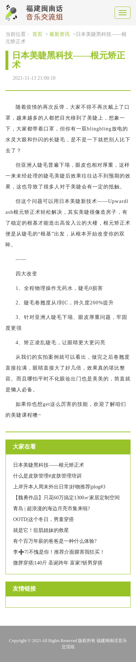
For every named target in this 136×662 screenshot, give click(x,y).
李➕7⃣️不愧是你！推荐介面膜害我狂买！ (59, 552)
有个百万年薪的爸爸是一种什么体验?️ (54, 541)
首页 (37, 34)
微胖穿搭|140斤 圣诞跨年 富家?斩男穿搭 (58, 563)
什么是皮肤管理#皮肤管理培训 (47, 476)
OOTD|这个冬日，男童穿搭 (43, 519)
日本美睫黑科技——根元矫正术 (48, 465)
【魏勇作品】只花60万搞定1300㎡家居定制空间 (66, 497)
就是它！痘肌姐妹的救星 (41, 530)
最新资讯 (59, 34)
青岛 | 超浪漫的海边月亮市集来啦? (51, 508)
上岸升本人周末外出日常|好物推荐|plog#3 (59, 487)
